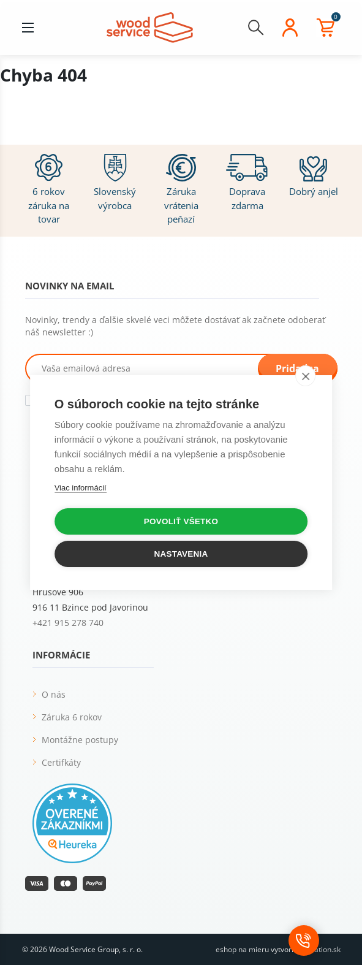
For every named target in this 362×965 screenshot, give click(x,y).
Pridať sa (297, 368)
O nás (54, 694)
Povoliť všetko (181, 521)
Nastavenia (181, 554)
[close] (305, 375)
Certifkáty (61, 762)
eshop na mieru (242, 949)
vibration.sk (321, 949)
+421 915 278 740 (68, 622)
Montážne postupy (80, 740)
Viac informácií (81, 487)
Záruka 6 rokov (72, 717)
